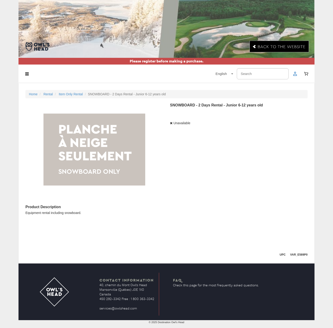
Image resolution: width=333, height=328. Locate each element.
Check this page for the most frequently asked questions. (216, 285)
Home (33, 94)
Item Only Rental (71, 94)
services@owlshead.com (118, 308)
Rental (48, 94)
